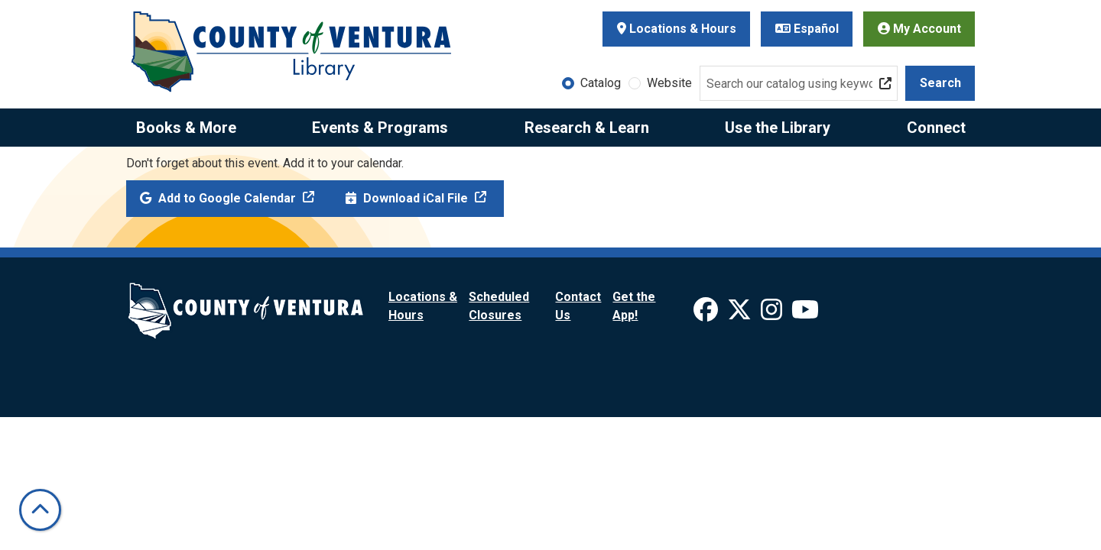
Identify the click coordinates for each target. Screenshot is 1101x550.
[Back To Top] (40, 510)
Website (669, 83)
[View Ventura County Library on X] (741, 314)
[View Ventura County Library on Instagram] (773, 314)
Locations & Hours (676, 28)
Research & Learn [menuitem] (587, 127)
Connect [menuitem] (936, 127)
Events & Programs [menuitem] (380, 127)
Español (807, 28)
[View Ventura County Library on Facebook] (707, 314)
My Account (919, 28)
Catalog (600, 83)
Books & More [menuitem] (186, 127)
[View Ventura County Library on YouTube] (805, 314)
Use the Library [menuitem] (777, 127)
